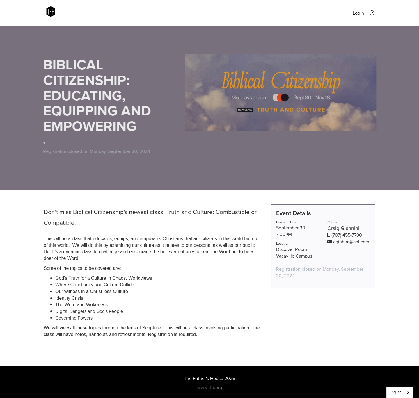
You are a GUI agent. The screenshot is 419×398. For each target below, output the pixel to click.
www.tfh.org (209, 387)
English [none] (395, 392)
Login (358, 13)
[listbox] (399, 392)
